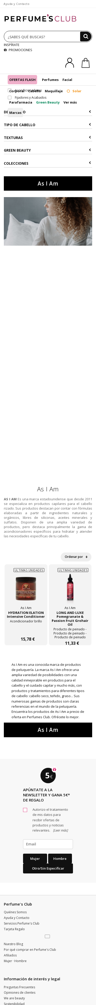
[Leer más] (60, 830)
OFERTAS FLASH (22, 79)
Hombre (60, 858)
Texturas (47, 137)
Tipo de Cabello (47, 124)
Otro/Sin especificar (48, 868)
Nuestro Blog (13, 944)
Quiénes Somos (15, 912)
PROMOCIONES (18, 50)
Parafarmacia (20, 102)
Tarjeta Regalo (14, 929)
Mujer (35, 858)
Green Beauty (48, 102)
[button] (48, 937)
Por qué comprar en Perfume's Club (30, 949)
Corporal (16, 91)
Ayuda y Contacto (16, 4)
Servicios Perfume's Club (21, 923)
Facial (67, 79)
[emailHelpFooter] (48, 844)
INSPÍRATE (11, 44)
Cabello (34, 91)
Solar (74, 91)
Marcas (15, 112)
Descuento (47, 111)
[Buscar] (85, 36)
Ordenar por (76, 557)
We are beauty (14, 998)
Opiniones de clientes (19, 992)
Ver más (70, 102)
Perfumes (50, 79)
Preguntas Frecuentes (19, 987)
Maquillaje (54, 91)
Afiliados (10, 955)
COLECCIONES (47, 163)
